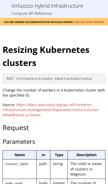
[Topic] (54, 110)
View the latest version (88, 21)
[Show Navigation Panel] (5, 6)
